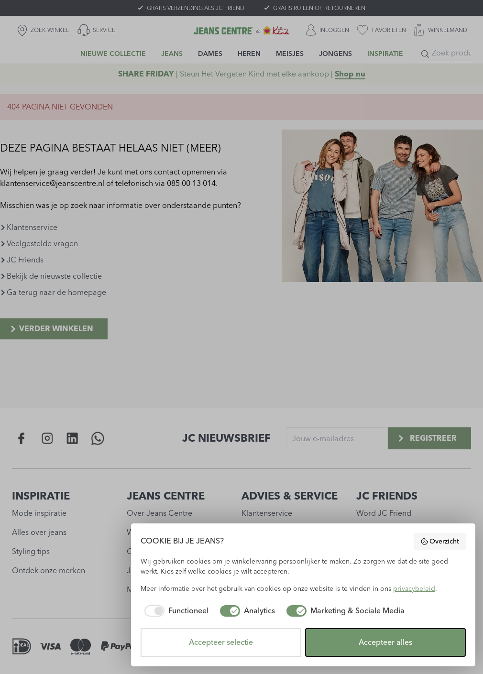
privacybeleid (414, 589)
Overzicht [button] (440, 541)
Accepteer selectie (221, 642)
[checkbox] (175, 611)
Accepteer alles (385, 642)
